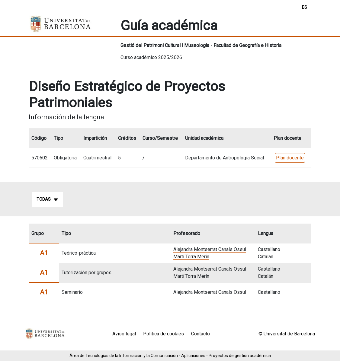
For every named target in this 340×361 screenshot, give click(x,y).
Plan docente (290, 158)
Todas (48, 199)
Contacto (200, 334)
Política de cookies (163, 334)
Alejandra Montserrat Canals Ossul (209, 249)
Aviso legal (124, 334)
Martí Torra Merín (191, 256)
